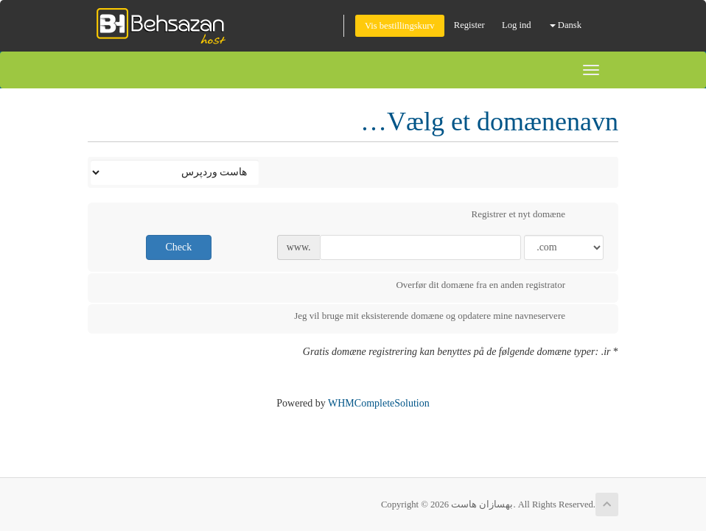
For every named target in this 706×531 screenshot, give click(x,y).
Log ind (516, 25)
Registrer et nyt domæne (530, 216)
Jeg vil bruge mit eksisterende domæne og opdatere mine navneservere (441, 317)
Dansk (565, 25)
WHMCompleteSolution (379, 403)
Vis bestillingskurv (400, 26)
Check (178, 247)
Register (469, 25)
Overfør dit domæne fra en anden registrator (492, 286)
